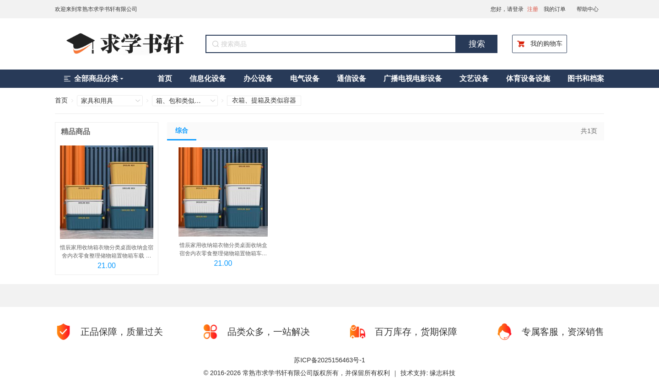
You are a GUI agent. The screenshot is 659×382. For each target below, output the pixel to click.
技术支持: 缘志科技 (427, 373)
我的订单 (555, 9)
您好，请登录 (507, 9)
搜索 (477, 43)
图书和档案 (585, 78)
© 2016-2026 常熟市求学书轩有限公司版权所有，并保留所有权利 (297, 373)
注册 (532, 9)
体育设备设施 (528, 78)
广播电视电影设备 (413, 78)
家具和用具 (97, 100)
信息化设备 (207, 78)
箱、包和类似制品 (179, 100)
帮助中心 (588, 9)
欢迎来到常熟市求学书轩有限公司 (96, 9)
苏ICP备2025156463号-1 (329, 360)
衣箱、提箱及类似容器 (264, 100)
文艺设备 (474, 78)
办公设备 (258, 78)
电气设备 (304, 78)
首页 (164, 78)
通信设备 (351, 78)
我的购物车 (539, 44)
